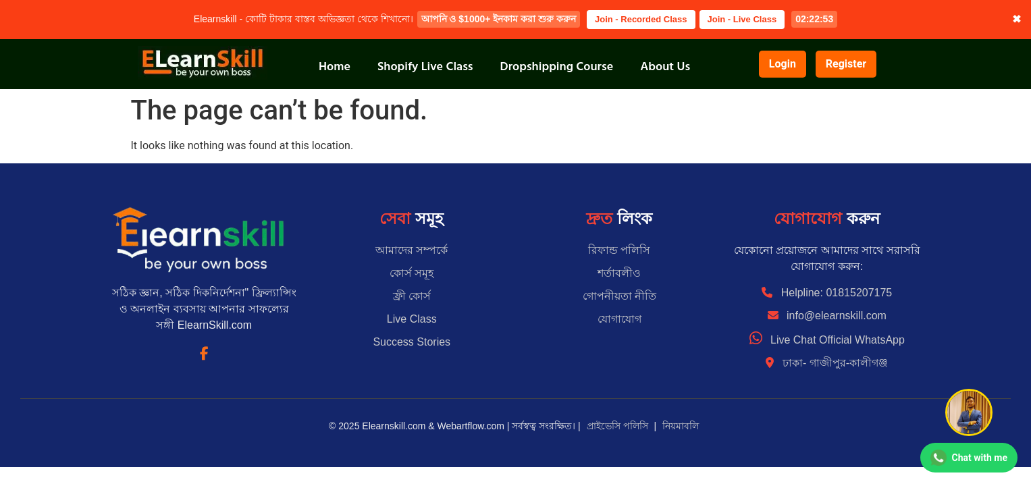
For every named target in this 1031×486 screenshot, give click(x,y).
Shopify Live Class (425, 66)
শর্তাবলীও (619, 273)
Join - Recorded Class (641, 19)
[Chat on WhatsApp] (968, 458)
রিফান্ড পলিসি (619, 250)
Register (846, 63)
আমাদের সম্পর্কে (411, 250)
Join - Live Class (742, 19)
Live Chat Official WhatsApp (827, 340)
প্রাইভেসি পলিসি (617, 426)
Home (334, 66)
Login (782, 63)
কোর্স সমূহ (411, 273)
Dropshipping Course (557, 66)
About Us (665, 66)
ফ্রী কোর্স (412, 296)
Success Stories (411, 342)
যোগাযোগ (619, 319)
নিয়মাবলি (680, 426)
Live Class (412, 319)
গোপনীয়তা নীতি (619, 296)
